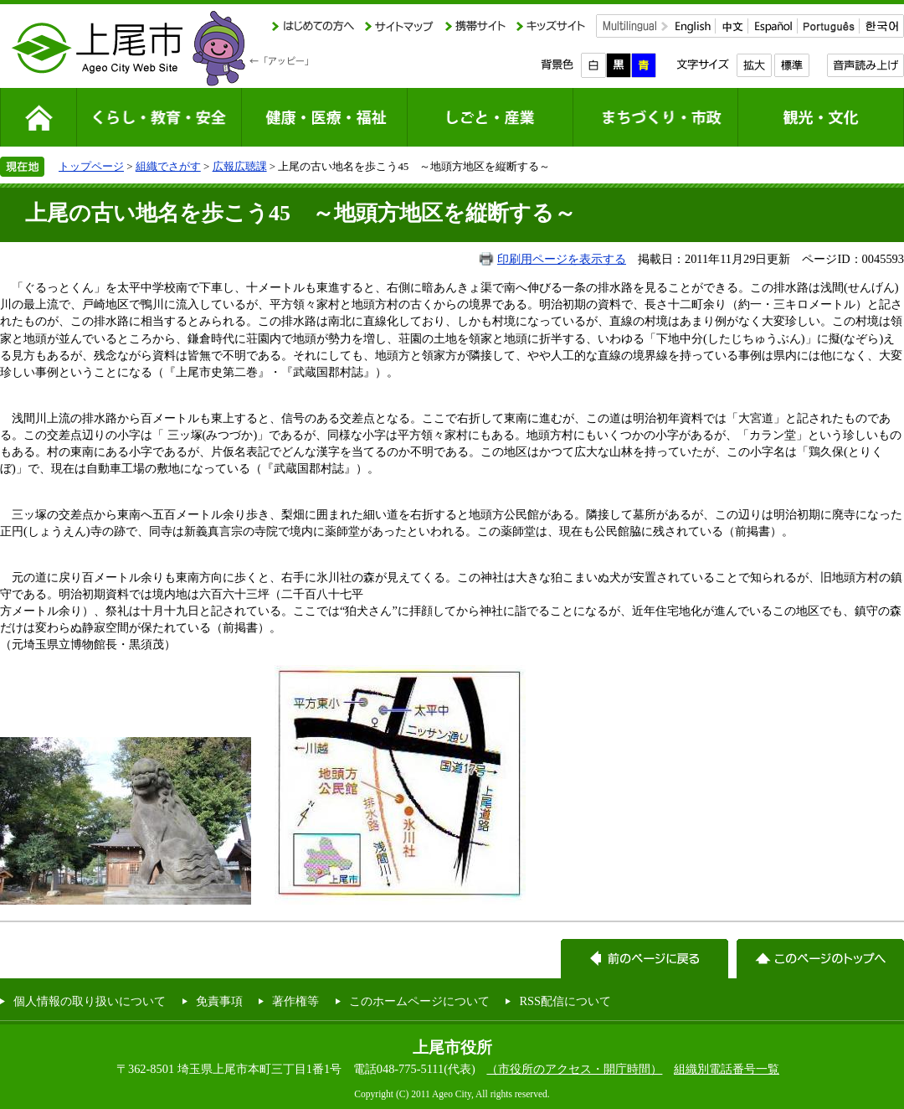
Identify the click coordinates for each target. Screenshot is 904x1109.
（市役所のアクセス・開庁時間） (574, 1068)
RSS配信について (565, 1001)
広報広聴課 (240, 166)
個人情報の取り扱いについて (89, 1001)
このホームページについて (419, 1001)
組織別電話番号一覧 (726, 1068)
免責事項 (219, 1001)
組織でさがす (168, 166)
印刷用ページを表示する (561, 259)
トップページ (91, 166)
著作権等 (295, 1001)
